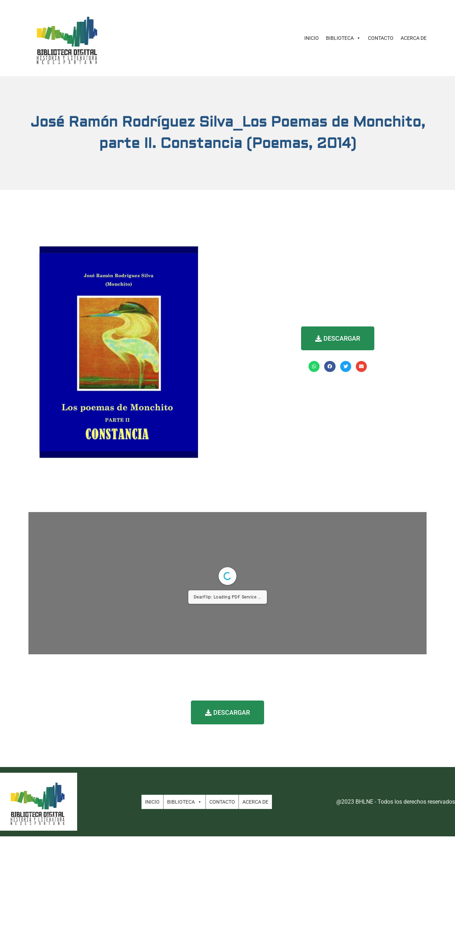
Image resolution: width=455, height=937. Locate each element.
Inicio (311, 38)
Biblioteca (343, 38)
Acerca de (414, 38)
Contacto (381, 38)
